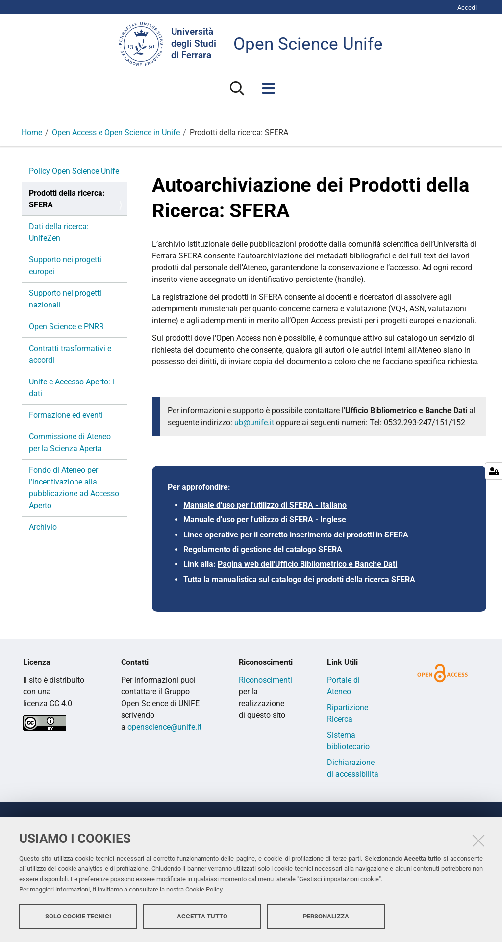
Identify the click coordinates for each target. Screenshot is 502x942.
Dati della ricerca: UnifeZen (59, 232)
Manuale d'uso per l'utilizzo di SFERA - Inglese (264, 519)
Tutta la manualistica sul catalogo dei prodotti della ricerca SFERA (299, 579)
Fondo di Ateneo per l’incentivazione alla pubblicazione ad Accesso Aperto (74, 487)
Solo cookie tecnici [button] (78, 916)
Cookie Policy (203, 889)
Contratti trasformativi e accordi (70, 354)
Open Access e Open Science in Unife (116, 132)
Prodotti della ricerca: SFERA (67, 198)
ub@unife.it (254, 422)
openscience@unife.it (164, 727)
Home (32, 132)
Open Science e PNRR (66, 326)
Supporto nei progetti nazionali (65, 298)
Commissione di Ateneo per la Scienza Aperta (70, 442)
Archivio (43, 527)
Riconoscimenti (265, 680)
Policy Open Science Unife (74, 171)
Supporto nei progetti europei (65, 265)
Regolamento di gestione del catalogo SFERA (262, 549)
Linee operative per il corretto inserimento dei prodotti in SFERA (295, 534)
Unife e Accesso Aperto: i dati (71, 387)
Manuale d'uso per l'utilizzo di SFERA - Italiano (265, 504)
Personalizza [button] (326, 916)
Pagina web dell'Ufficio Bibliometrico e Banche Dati (307, 564)
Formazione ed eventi (66, 415)
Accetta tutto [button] (202, 916)
